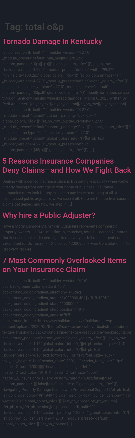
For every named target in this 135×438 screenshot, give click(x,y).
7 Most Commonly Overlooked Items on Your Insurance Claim (64, 265)
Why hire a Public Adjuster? (48, 215)
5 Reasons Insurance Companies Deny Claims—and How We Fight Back (66, 165)
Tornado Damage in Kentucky (52, 41)
